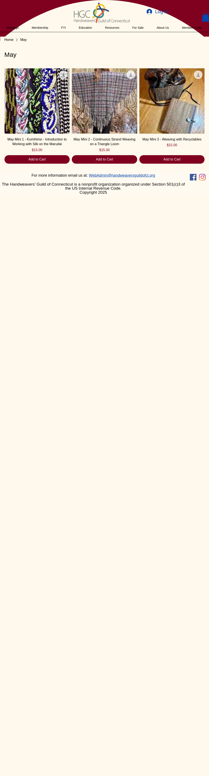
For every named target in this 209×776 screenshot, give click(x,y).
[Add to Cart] (37, 159)
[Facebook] (193, 177)
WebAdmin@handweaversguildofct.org (122, 175)
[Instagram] (202, 177)
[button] (12, 27)
